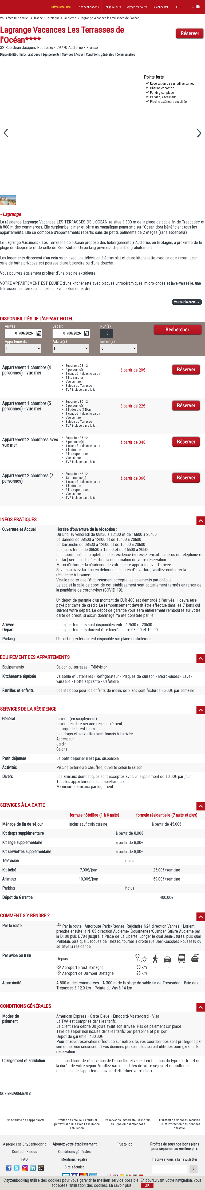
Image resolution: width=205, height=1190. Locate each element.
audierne (70, 18)
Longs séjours (112, 7)
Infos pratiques (30, 54)
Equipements (51, 54)
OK (147, 1185)
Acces (80, 54)
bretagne (54, 18)
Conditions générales (100, 54)
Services (67, 54)
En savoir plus (120, 1185)
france (38, 18)
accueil (24, 18)
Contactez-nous (24, 1152)
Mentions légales (74, 1159)
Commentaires (125, 54)
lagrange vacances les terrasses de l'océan (110, 18)
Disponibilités (9, 54)
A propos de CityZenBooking (24, 1144)
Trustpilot (124, 1144)
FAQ (24, 1159)
